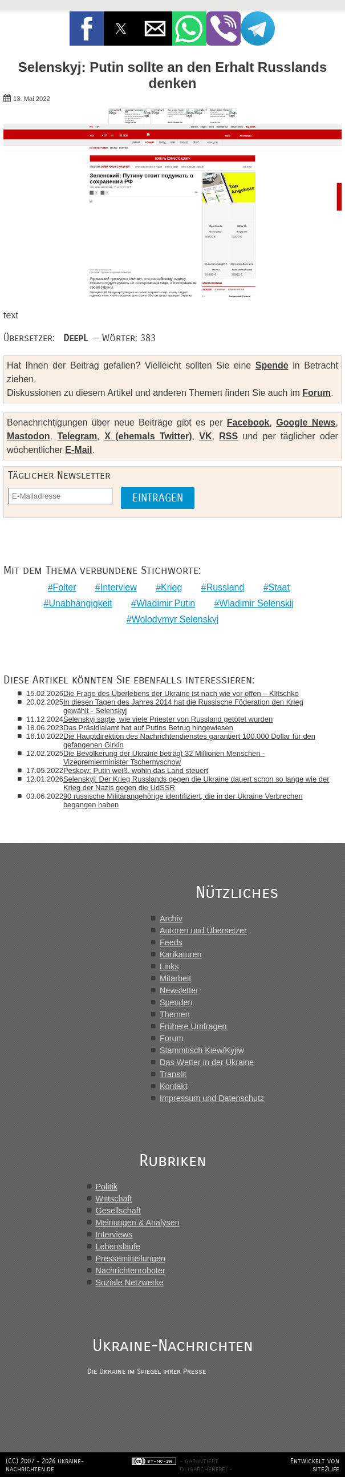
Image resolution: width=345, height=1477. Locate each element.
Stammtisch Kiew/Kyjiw (202, 1050)
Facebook (248, 422)
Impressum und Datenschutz (212, 1098)
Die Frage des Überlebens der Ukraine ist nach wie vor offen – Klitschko (181, 693)
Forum (316, 393)
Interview (118, 587)
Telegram (77, 436)
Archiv (171, 918)
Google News (305, 422)
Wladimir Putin (165, 603)
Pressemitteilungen (130, 1258)
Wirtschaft (114, 1198)
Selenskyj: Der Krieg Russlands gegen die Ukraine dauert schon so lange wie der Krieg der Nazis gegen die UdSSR (196, 783)
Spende (272, 365)
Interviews (114, 1234)
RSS (228, 436)
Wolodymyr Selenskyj (175, 619)
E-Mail (78, 450)
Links (169, 966)
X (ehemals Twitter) (148, 436)
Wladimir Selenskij (256, 603)
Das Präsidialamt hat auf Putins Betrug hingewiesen (148, 727)
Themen (175, 1014)
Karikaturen (181, 954)
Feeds (171, 942)
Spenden (176, 1002)
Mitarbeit (175, 978)
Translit (173, 1074)
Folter (64, 587)
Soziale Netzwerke (130, 1282)
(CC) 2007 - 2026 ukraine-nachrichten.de (45, 1465)
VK (205, 436)
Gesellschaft (118, 1210)
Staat (279, 587)
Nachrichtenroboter (130, 1270)
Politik (106, 1186)
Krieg (171, 587)
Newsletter (179, 990)
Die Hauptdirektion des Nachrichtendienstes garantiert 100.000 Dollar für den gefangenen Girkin (189, 740)
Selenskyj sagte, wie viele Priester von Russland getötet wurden (168, 719)
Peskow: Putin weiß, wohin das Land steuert (135, 770)
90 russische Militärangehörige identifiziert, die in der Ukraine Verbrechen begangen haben (183, 800)
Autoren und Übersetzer (203, 930)
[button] (87, 28)
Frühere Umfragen (193, 1026)
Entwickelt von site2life (314, 1465)
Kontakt (174, 1086)
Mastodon (28, 436)
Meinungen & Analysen (138, 1222)
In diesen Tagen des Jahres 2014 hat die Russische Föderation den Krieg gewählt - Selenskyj (183, 706)
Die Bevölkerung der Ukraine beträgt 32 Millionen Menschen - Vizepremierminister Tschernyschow (164, 757)
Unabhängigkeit (80, 603)
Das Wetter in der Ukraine (207, 1062)
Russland (225, 587)
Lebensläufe (118, 1246)
